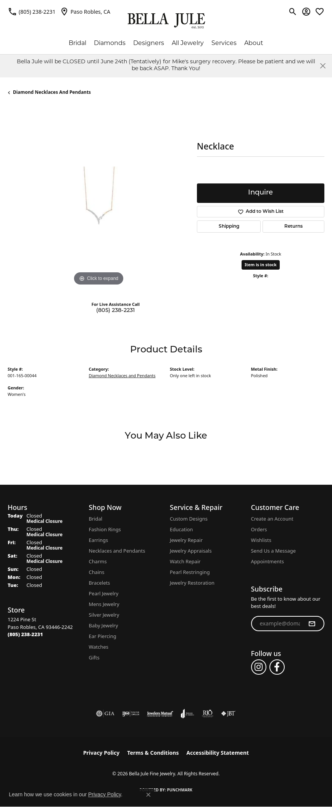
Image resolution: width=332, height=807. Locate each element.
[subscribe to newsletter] (312, 623)
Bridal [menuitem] (96, 518)
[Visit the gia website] (105, 713)
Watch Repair (185, 561)
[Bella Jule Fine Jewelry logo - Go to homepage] (166, 21)
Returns (293, 226)
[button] (293, 11)
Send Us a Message (273, 550)
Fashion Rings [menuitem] (105, 529)
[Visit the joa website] (187, 713)
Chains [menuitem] (97, 572)
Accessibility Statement (217, 752)
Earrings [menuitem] (98, 540)
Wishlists (261, 540)
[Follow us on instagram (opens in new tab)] (258, 667)
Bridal (77, 43)
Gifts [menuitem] (94, 657)
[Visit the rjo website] (207, 713)
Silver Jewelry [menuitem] (104, 614)
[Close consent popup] (148, 795)
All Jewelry (188, 43)
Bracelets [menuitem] (99, 582)
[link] (32, 11)
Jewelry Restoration (192, 582)
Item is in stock (261, 264)
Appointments (267, 561)
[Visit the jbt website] (228, 713)
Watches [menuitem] (98, 646)
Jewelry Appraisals (191, 550)
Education (181, 529)
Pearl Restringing (190, 572)
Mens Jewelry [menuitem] (104, 604)
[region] (98, 197)
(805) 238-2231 (115, 310)
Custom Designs (189, 518)
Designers (148, 43)
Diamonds (110, 43)
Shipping (229, 226)
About (253, 43)
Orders (259, 529)
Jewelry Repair (186, 540)
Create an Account (272, 518)
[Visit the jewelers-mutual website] (160, 713)
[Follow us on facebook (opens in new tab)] (277, 667)
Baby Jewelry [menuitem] (103, 625)
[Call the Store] (25, 634)
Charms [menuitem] (98, 561)
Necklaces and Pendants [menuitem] (117, 550)
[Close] (322, 66)
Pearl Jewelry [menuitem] (104, 593)
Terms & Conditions (153, 752)
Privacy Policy (101, 752)
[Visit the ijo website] (130, 713)
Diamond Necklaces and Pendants (52, 92)
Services (224, 43)
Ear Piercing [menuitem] (102, 636)
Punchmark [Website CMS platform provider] (180, 790)
